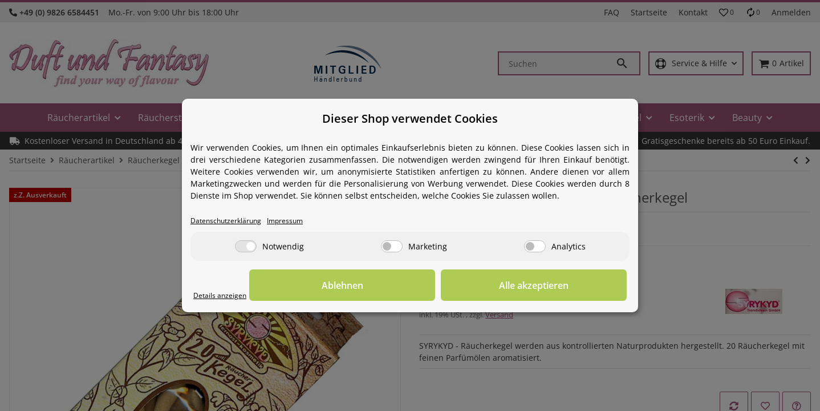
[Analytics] (535, 247)
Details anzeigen (225, 296)
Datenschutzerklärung (232, 221)
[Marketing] (392, 247)
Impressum (302, 221)
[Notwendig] (246, 247)
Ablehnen (450, 286)
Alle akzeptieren (569, 286)
